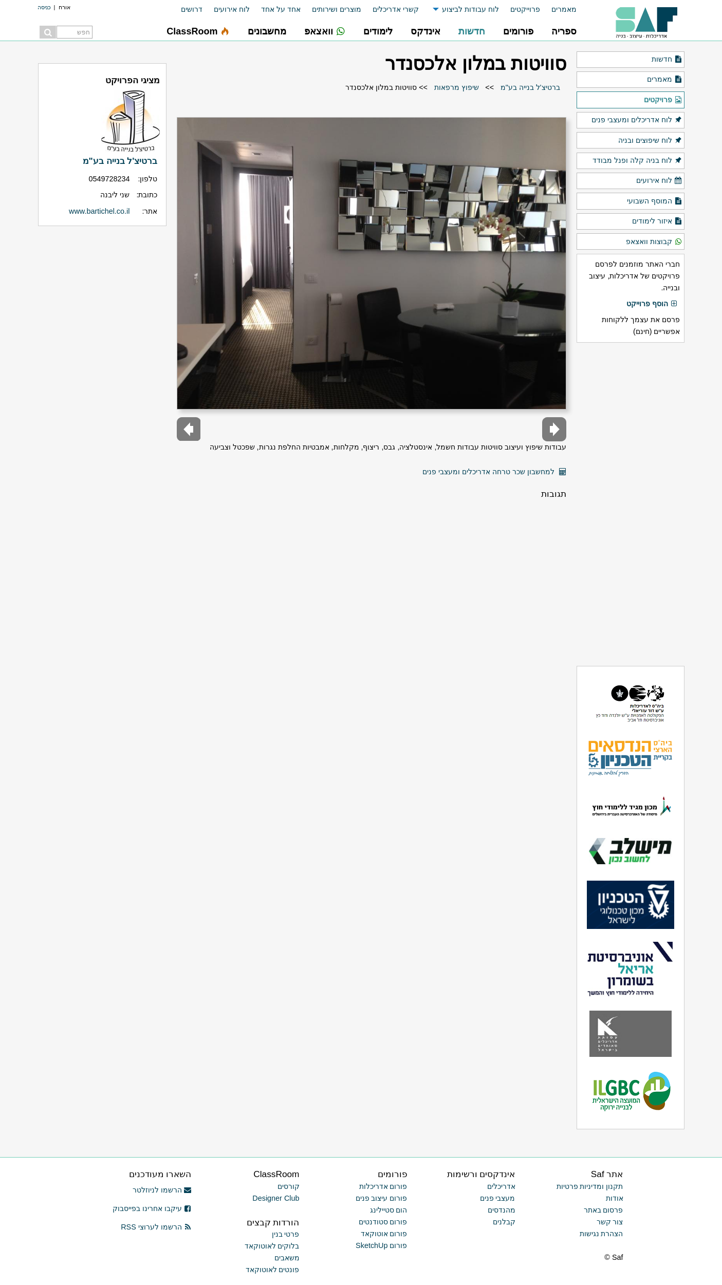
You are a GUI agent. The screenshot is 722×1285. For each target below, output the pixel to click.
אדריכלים (501, 1186)
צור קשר (610, 1222)
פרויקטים (663, 100)
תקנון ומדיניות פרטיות (590, 1186)
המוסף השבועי (654, 201)
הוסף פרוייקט (652, 304)
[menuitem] (558, 9)
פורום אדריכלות (383, 1186)
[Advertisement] (630, 504)
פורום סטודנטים (383, 1222)
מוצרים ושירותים (336, 9)
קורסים (288, 1186)
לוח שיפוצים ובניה (650, 140)
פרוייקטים (525, 9)
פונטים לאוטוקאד (273, 1269)
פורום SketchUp (381, 1245)
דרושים (191, 9)
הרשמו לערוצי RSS (156, 1227)
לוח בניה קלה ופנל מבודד (637, 160)
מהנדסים (501, 1210)
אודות (614, 1198)
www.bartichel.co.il (99, 211)
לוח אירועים (232, 9)
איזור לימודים (657, 221)
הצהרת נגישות (601, 1234)
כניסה (44, 7)
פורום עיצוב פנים (382, 1198)
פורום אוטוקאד (384, 1234)
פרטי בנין (286, 1234)
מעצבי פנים (497, 1198)
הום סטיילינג (389, 1210)
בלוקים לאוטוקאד (272, 1246)
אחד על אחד (281, 9)
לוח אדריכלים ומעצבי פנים (636, 120)
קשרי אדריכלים (396, 9)
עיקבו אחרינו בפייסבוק (152, 1208)
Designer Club (275, 1198)
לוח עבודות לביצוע (470, 9)
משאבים (287, 1258)
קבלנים (504, 1222)
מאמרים (564, 9)
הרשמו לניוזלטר (162, 1190)
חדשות (667, 59)
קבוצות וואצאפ (654, 242)
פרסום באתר (603, 1210)
